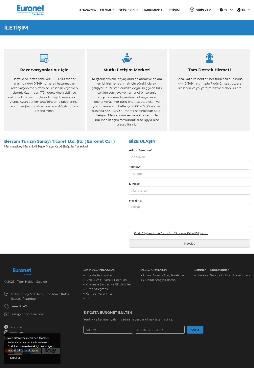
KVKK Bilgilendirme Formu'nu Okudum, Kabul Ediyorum (171, 233)
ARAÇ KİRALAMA (154, 270)
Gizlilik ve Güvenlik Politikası (106, 280)
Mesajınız (135, 200)
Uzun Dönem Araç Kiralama (164, 275)
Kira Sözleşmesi (96, 289)
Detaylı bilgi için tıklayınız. (23, 350)
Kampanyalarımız (98, 293)
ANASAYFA (87, 10)
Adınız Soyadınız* (140, 150)
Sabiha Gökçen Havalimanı (230, 275)
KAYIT (195, 330)
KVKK (89, 298)
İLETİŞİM (173, 10)
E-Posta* (134, 183)
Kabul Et (15, 357)
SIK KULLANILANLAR (99, 270)
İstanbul (202, 275)
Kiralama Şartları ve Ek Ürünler (108, 284)
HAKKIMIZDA (152, 10)
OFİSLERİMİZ (128, 10)
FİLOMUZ (107, 10)
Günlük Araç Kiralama (159, 280)
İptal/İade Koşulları (99, 275)
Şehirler (200, 270)
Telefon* (134, 166)
